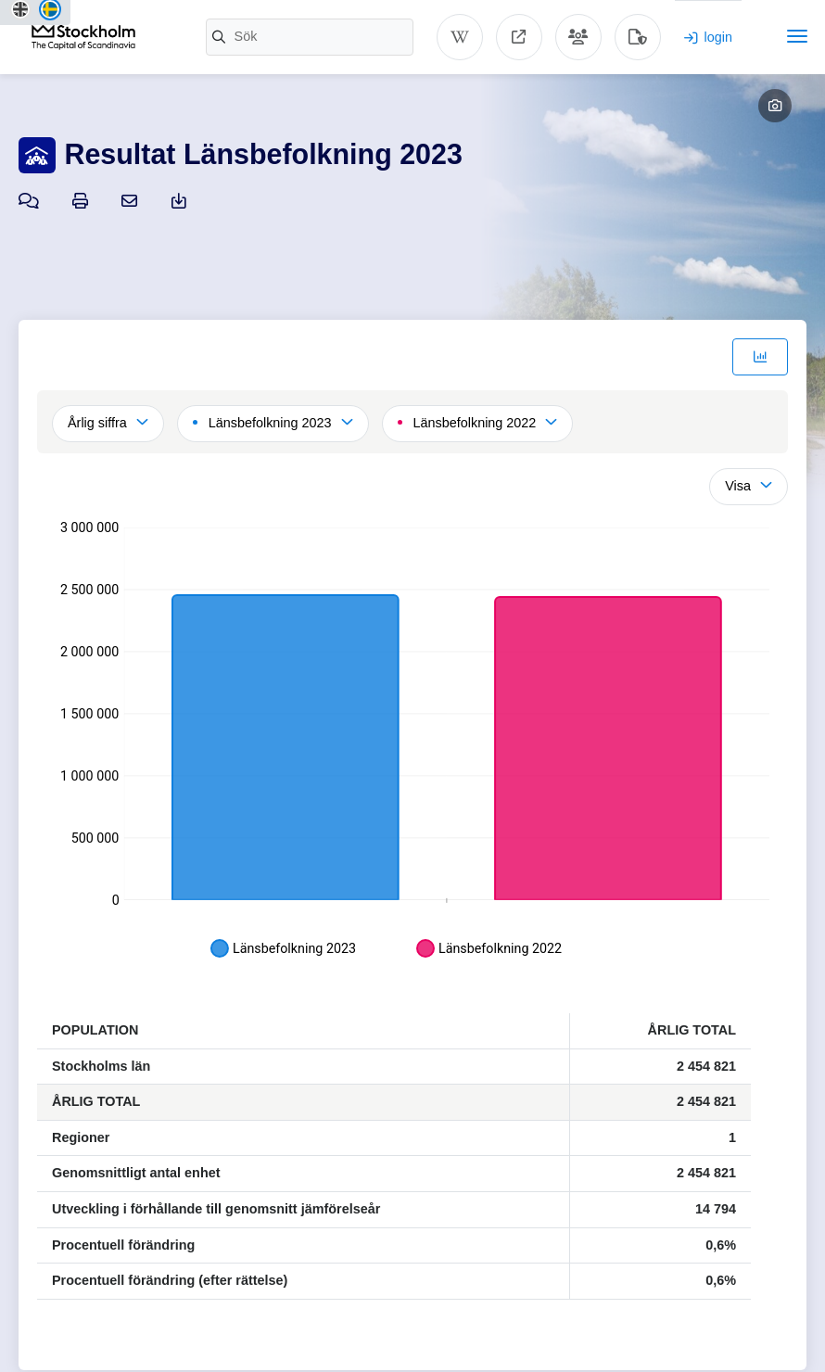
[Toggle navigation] (797, 36)
